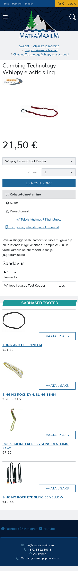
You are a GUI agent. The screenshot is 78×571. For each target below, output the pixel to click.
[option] (39, 112)
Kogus (32, 172)
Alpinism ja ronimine (46, 46)
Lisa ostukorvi (39, 183)
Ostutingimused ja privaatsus (37, 558)
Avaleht (24, 46)
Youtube (47, 529)
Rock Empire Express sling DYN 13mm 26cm (35, 446)
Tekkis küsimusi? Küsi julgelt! (39, 219)
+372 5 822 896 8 (37, 550)
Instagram (29, 529)
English (29, 3)
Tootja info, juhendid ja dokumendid (32, 227)
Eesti (6, 3)
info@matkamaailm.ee (37, 545)
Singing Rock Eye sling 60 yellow (32, 497)
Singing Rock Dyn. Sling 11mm (29, 394)
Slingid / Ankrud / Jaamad (41, 50)
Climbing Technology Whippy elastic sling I (41, 54)
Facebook (10, 529)
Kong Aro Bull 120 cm (22, 345)
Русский (16, 3)
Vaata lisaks (57, 336)
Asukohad (37, 554)
